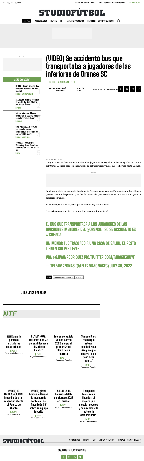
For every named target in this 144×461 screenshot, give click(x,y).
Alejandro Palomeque (14, 353)
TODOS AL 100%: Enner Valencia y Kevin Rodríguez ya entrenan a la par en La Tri (27, 146)
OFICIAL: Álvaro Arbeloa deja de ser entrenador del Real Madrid (27, 88)
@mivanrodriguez (68, 257)
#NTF (13, 351)
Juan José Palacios (61, 89)
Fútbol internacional (24, 94)
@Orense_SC (97, 229)
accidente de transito (64, 277)
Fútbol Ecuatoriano (23, 137)
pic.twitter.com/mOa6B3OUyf (109, 257)
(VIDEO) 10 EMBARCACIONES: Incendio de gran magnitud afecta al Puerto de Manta (13, 399)
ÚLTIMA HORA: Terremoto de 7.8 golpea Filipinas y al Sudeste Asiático (38, 343)
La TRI (18, 153)
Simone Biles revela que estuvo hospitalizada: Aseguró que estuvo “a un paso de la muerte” (89, 348)
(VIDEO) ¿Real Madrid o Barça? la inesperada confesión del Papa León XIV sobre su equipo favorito (38, 401)
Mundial (19, 121)
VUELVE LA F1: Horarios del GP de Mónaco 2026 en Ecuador (63, 396)
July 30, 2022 (121, 265)
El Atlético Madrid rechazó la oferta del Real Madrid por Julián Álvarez (27, 102)
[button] (118, 21)
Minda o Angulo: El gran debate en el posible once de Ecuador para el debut (28, 115)
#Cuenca (53, 234)
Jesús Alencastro (14, 414)
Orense (79, 277)
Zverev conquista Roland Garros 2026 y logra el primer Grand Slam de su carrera (63, 345)
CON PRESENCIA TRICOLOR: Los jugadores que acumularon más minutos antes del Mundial (27, 130)
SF (74, 81)
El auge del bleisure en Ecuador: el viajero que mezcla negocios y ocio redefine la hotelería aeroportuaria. (88, 403)
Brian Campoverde (38, 418)
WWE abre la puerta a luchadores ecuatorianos (13, 342)
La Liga (18, 108)
